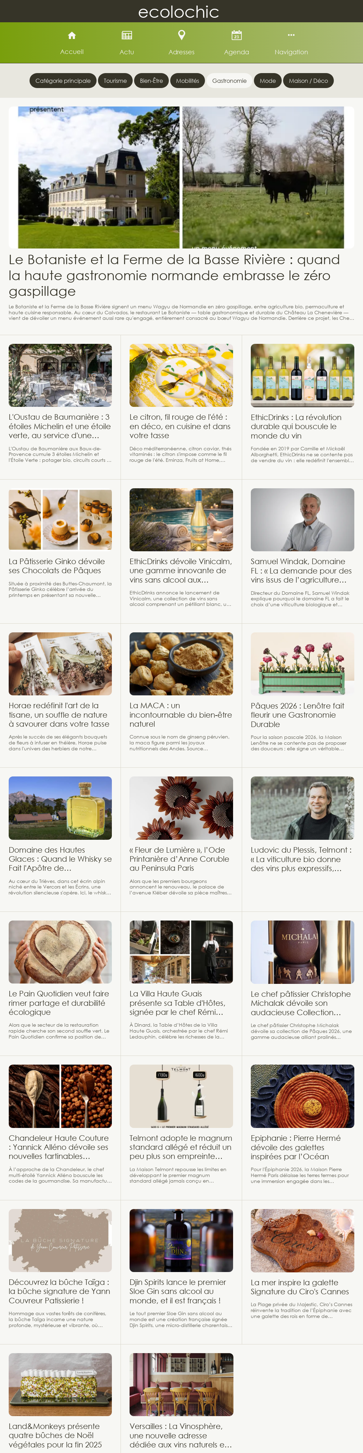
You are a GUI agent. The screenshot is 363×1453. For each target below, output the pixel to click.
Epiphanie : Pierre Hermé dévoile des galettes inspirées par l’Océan (296, 1147)
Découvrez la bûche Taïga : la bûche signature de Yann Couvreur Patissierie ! (59, 1291)
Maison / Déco (308, 80)
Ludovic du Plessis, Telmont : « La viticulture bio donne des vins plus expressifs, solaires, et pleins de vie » (301, 859)
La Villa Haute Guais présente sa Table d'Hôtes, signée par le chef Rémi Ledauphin (177, 1003)
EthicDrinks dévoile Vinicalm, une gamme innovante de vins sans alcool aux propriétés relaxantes (181, 570)
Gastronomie (229, 80)
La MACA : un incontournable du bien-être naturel (181, 714)
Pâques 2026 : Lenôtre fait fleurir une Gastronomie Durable (297, 714)
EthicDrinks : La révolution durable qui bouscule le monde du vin (296, 426)
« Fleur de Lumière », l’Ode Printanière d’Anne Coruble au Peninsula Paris (179, 858)
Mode (268, 80)
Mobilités (187, 80)
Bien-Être (151, 80)
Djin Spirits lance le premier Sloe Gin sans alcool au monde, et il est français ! (178, 1291)
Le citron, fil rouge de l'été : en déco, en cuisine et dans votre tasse (180, 426)
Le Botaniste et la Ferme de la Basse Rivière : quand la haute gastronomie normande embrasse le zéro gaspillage (174, 275)
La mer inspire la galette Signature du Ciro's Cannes (300, 1287)
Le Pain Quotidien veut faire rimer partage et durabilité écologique (59, 1002)
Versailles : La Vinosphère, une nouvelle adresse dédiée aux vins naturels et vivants (178, 1435)
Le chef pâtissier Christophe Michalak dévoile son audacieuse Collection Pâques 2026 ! (301, 1003)
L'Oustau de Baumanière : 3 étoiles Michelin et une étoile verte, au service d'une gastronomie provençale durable (60, 426)
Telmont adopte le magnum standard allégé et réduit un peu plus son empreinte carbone (181, 1147)
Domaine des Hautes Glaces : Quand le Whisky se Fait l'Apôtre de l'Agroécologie (60, 859)
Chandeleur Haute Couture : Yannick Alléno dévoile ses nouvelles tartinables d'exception (59, 1147)
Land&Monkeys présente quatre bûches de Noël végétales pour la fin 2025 (55, 1435)
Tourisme (115, 80)
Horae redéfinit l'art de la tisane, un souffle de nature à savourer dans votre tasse (59, 714)
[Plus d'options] (291, 42)
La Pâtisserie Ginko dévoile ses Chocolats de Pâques (57, 566)
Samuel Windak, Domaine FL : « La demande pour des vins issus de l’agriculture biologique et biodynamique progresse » (301, 570)
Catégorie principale (63, 80)
